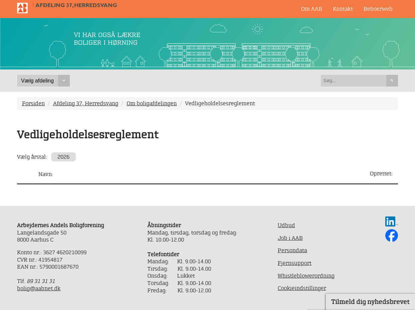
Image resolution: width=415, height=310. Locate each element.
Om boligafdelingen (152, 103)
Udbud (286, 225)
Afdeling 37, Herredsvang (76, 5)
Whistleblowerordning (306, 275)
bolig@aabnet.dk (38, 288)
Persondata (292, 250)
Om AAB (311, 8)
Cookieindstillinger (302, 288)
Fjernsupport (294, 263)
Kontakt (343, 8)
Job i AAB (290, 238)
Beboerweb (378, 8)
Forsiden (33, 103)
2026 (63, 156)
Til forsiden (25, 8)
